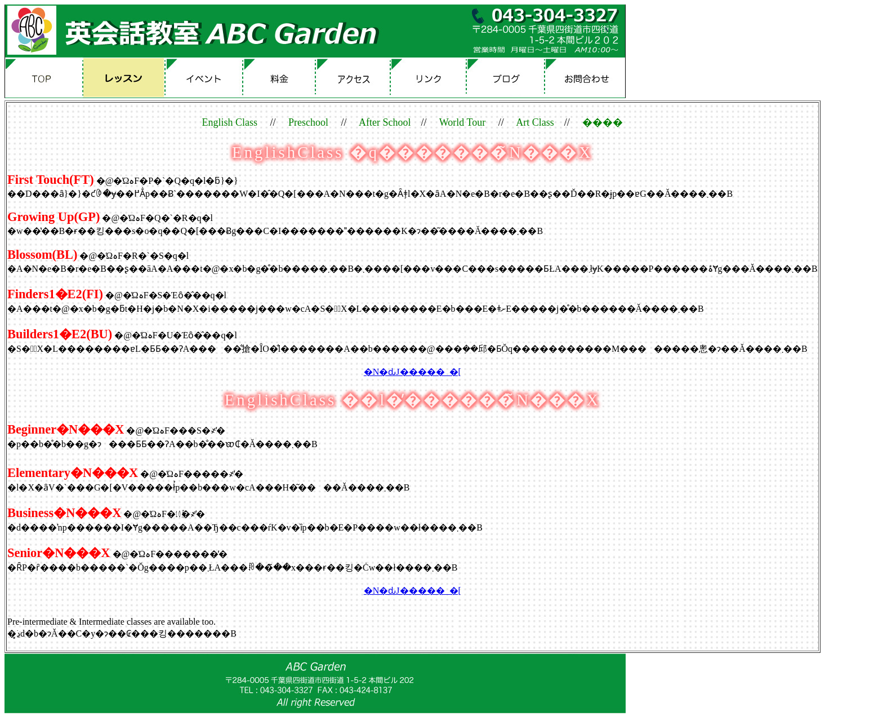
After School (385, 122)
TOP (46, 77)
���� (284, 77)
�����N (431, 77)
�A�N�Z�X (357, 77)
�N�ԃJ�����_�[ (412, 372)
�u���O (509, 77)
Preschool (308, 122)
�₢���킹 (586, 77)
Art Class (535, 122)
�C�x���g (207, 77)
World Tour (462, 122)
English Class (230, 122)
